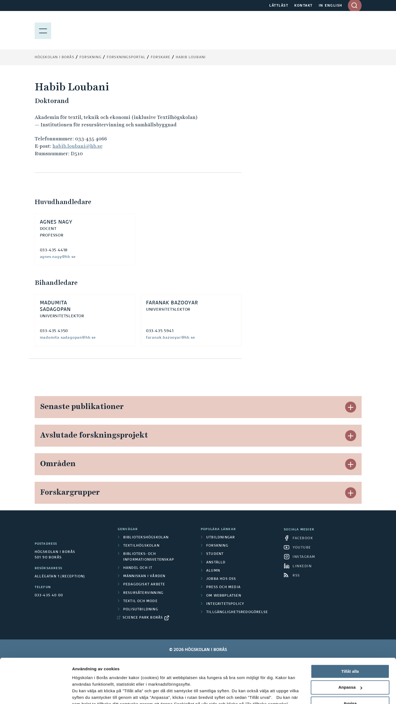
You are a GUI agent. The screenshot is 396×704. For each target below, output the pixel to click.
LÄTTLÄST (278, 6)
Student (215, 554)
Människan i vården (144, 576)
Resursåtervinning (143, 593)
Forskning (90, 57)
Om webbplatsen (223, 596)
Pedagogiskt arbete (144, 584)
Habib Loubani (191, 57)
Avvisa (350, 664)
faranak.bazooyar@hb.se (170, 337)
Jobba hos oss (221, 579)
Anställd (216, 562)
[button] (350, 407)
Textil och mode (140, 601)
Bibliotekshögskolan (146, 537)
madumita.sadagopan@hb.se (68, 337)
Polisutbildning (140, 609)
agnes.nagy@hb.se (58, 257)
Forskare (160, 57)
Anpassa (350, 648)
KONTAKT (303, 6)
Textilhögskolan (141, 546)
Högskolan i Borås (54, 57)
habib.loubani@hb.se (78, 146)
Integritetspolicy (225, 604)
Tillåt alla (350, 632)
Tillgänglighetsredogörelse (237, 612)
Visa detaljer (84, 693)
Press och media (223, 587)
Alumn (213, 571)
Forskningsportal (126, 57)
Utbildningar (220, 537)
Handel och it (138, 568)
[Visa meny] (43, 30)
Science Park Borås (143, 618)
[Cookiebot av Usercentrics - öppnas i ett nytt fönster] (36, 693)
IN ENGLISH (330, 6)
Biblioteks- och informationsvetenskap (148, 556)
